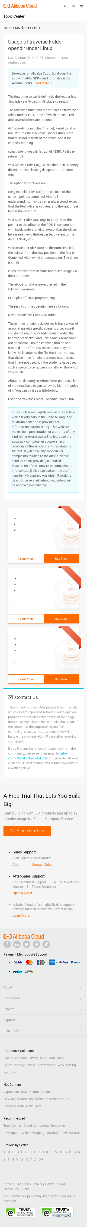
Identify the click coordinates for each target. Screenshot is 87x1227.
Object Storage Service (19, 1065)
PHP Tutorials (71, 1133)
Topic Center (12, 1125)
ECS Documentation (35, 1092)
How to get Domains (18, 1099)
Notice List (11, 1189)
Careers (9, 1184)
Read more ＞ (43, 83)
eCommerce (46, 1065)
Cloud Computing (36, 1125)
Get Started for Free (27, 830)
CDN (43, 1058)
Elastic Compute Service (20, 1058)
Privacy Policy (44, 1184)
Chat (16, 864)
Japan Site (11, 1092)
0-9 (41, 1159)
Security (9, 1072)
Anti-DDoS (56, 1058)
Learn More (26, 558)
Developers (11, 1133)
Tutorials (53, 1133)
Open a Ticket (22, 893)
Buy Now (61, 558)
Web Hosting (67, 1065)
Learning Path (13, 1106)
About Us (24, 1184)
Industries (58, 1125)
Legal (61, 1184)
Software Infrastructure (52, 1099)
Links (25, 1189)
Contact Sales (42, 864)
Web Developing (33, 1133)
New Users (34, 1106)
